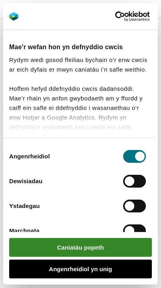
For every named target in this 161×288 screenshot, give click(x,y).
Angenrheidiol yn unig (80, 269)
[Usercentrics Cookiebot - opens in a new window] (129, 16)
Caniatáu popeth (80, 247)
